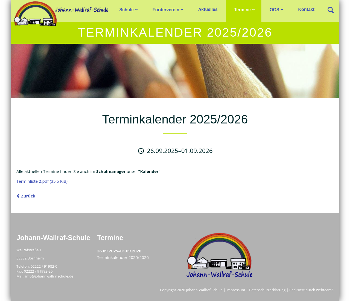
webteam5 (325, 289)
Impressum (235, 289)
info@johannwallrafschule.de (49, 276)
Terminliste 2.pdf (42, 181)
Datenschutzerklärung (267, 289)
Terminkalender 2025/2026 (123, 257)
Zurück (28, 196)
